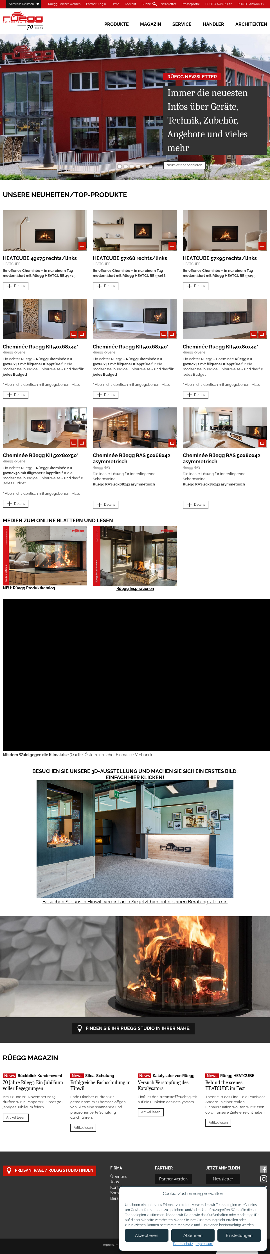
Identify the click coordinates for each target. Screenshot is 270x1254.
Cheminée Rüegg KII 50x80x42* (220, 347)
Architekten (251, 24)
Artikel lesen (15, 1118)
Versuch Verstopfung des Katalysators (163, 1086)
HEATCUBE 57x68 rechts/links (130, 258)
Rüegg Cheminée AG (31, 21)
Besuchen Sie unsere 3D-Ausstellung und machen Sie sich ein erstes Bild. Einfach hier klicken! (135, 774)
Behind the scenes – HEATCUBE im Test (225, 1086)
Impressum (110, 1245)
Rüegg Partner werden (64, 4)
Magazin (150, 24)
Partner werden (173, 1179)
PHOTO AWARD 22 (218, 4)
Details (15, 286)
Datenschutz (183, 1244)
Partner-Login (96, 4)
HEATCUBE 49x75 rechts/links (40, 258)
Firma (115, 4)
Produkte (116, 24)
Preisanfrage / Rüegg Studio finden (49, 1170)
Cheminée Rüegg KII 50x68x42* (40, 347)
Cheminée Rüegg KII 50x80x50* (40, 455)
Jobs (114, 1182)
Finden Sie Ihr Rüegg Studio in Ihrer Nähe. (133, 1028)
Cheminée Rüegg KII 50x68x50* (130, 347)
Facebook (263, 1169)
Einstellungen (239, 1235)
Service (182, 24)
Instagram (263, 1178)
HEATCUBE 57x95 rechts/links (220, 258)
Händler (213, 24)
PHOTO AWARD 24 (251, 4)
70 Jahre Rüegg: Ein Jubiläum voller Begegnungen (33, 1086)
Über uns (118, 1176)
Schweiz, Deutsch (21, 4)
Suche (146, 4)
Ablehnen (192, 1235)
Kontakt (130, 4)
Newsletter (168, 4)
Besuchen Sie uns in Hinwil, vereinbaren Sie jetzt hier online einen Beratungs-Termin (135, 901)
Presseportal (191, 4)
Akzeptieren (146, 1235)
